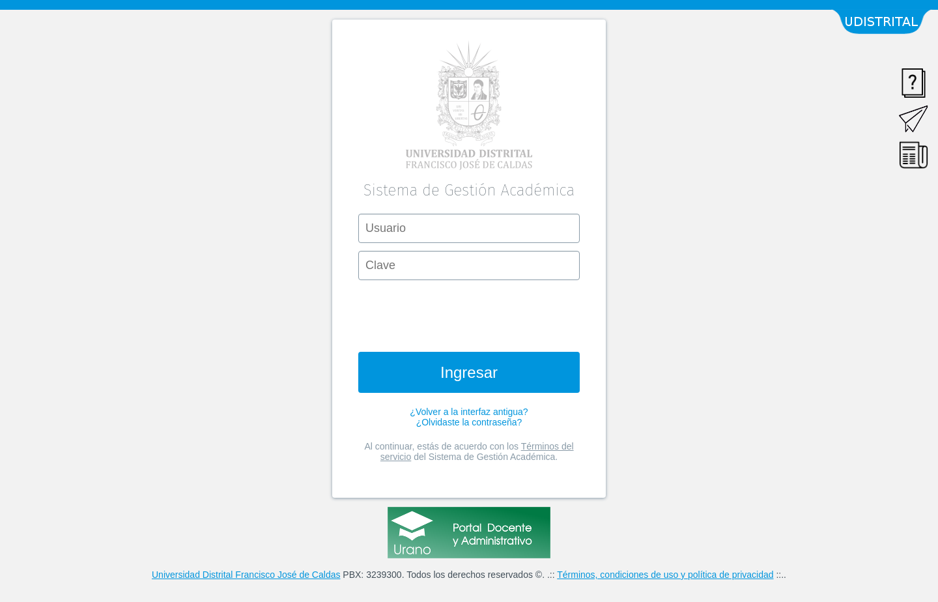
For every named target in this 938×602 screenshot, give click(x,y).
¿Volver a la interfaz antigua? (469, 412)
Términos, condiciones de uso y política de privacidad (665, 574)
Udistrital (884, 22)
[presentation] (469, 313)
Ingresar (469, 372)
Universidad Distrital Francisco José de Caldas (246, 574)
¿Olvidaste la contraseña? (469, 422)
